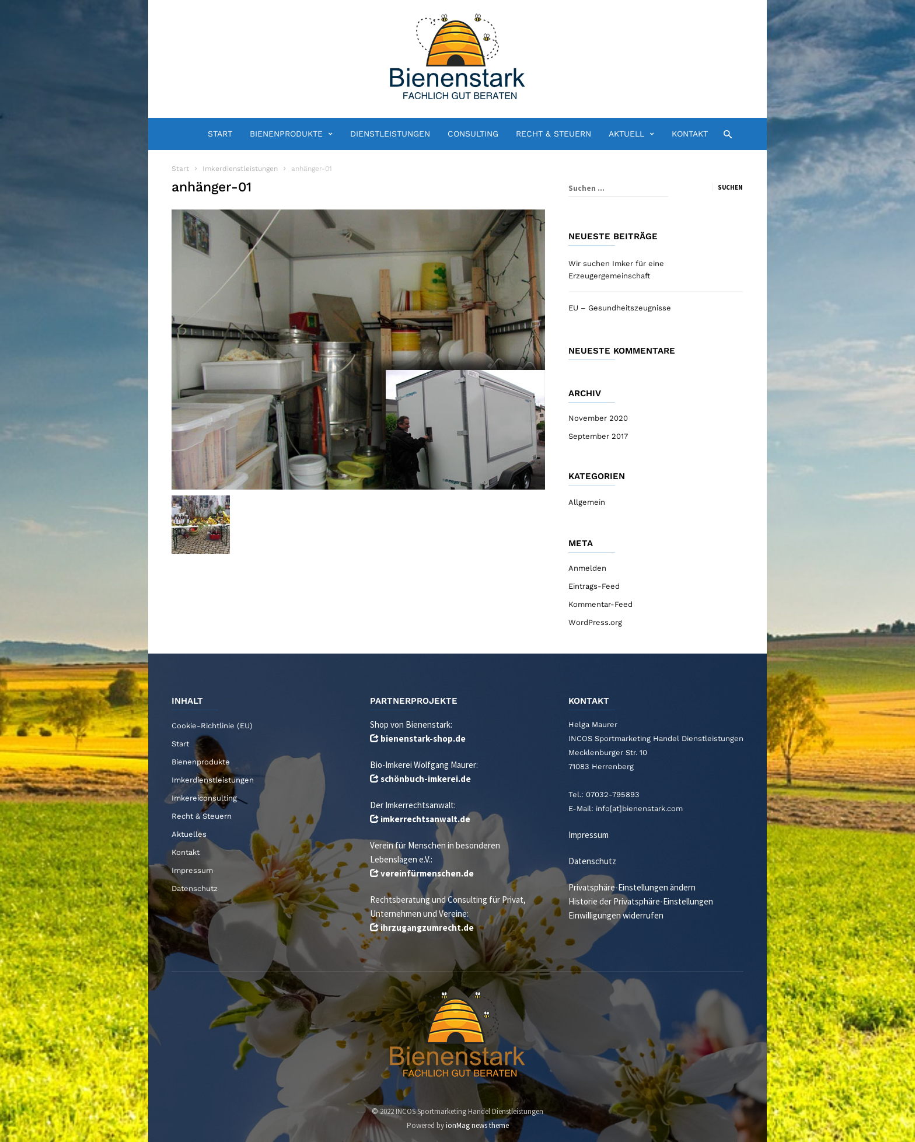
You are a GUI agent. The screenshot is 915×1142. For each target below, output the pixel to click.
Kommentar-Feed (600, 604)
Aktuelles (189, 834)
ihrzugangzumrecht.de (427, 927)
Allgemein (586, 502)
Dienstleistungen (390, 133)
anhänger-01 (212, 187)
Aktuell (631, 134)
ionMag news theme (477, 1125)
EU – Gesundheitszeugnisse (619, 307)
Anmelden (587, 568)
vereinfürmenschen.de (427, 873)
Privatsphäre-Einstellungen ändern (632, 887)
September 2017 (598, 436)
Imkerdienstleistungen (213, 780)
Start (220, 133)
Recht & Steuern (553, 133)
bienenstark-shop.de (423, 738)
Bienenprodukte (291, 134)
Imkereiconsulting (204, 798)
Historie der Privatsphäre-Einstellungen (640, 901)
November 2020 (598, 418)
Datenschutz (195, 888)
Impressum (192, 870)
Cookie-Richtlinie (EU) (212, 725)
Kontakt (690, 133)
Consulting (473, 133)
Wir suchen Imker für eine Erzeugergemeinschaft (616, 269)
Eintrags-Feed (594, 586)
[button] (724, 133)
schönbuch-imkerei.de (425, 778)
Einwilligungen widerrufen (615, 915)
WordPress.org (595, 622)
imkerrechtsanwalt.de (425, 819)
